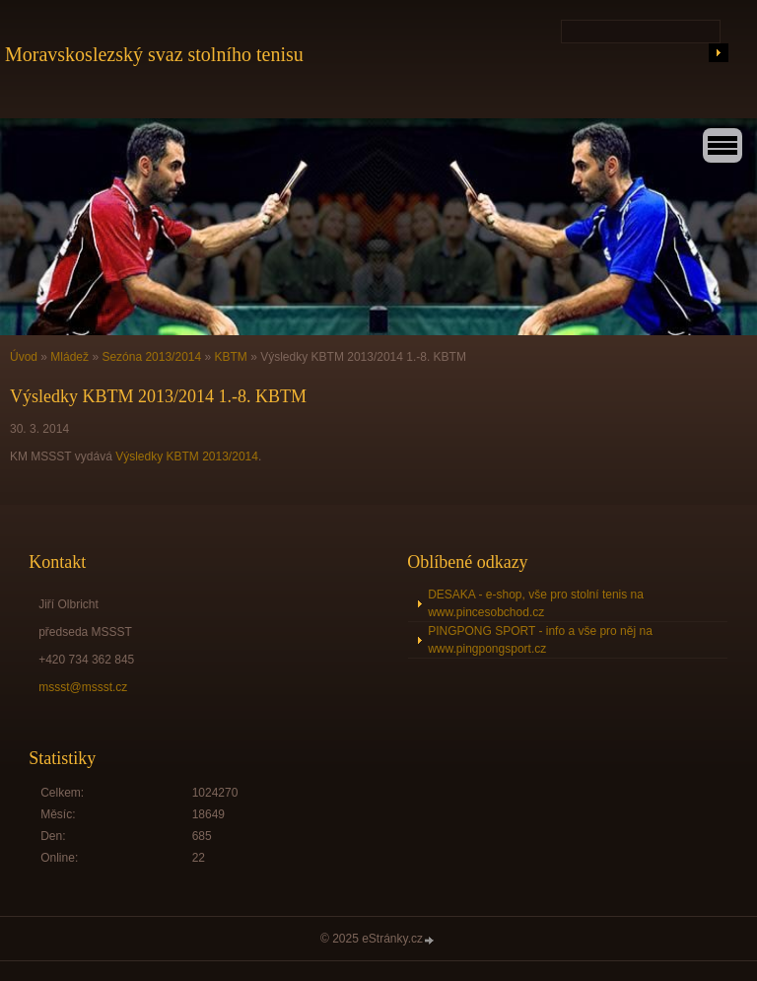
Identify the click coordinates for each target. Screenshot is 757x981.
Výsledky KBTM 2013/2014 (186, 456)
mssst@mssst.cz (82, 687)
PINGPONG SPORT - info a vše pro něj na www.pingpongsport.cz (540, 640)
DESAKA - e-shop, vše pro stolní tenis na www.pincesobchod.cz (536, 603)
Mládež (69, 357)
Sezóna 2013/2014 (151, 357)
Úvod (23, 357)
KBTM (231, 357)
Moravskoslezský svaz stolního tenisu (154, 54)
